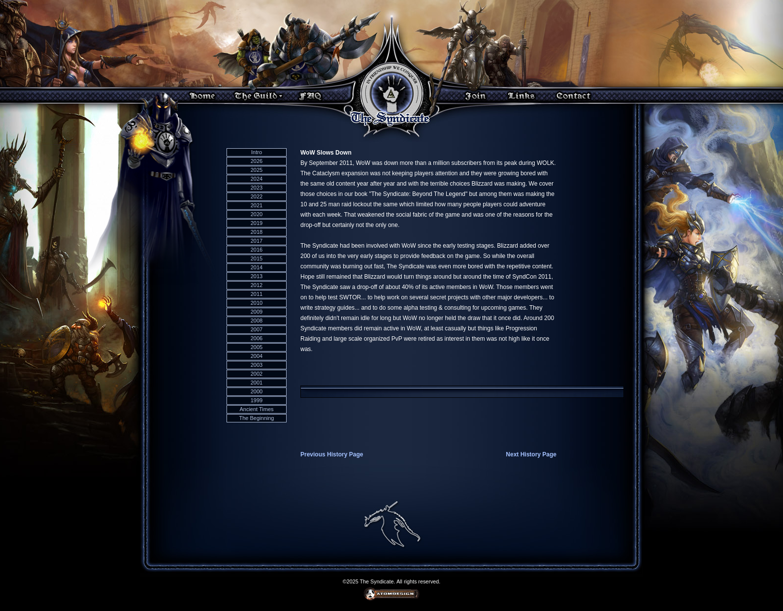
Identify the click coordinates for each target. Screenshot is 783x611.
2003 (256, 365)
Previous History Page (331, 454)
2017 (256, 241)
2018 (256, 232)
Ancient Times (256, 409)
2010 (256, 303)
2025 (256, 170)
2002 (256, 374)
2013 (256, 276)
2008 (256, 320)
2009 (256, 312)
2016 (256, 250)
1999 (256, 400)
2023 (256, 188)
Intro (256, 152)
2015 (256, 258)
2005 (256, 347)
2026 (256, 161)
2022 (256, 196)
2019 (256, 223)
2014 (256, 267)
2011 (256, 294)
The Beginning (256, 418)
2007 (256, 329)
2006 (256, 338)
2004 (256, 356)
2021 (256, 205)
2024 (256, 179)
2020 (256, 214)
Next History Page (531, 454)
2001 (256, 383)
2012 (256, 285)
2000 (256, 391)
